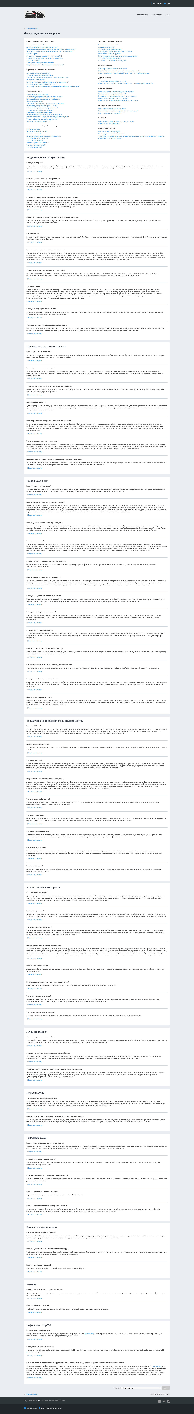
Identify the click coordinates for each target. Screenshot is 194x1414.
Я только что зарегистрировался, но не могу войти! (44, 56)
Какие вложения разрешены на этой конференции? (116, 121)
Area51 (28, 1352)
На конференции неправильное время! (39, 75)
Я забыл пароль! (32, 54)
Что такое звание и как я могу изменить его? (41, 84)
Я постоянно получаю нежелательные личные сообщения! (118, 71)
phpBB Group (89, 1334)
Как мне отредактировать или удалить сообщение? (44, 97)
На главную (142, 15)
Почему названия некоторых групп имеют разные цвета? (118, 56)
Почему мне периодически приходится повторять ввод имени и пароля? (51, 49)
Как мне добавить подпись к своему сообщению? (43, 99)
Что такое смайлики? (33, 134)
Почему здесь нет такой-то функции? (111, 134)
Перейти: (116, 1388)
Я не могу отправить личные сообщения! (112, 69)
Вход (168, 3)
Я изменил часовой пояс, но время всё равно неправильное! (47, 77)
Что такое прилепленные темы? (37, 143)
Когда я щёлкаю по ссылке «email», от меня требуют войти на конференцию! (53, 86)
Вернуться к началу (35, 171)
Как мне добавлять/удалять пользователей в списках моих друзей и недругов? (125, 83)
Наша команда (32, 1408)
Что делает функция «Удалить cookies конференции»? (45, 65)
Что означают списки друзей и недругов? (112, 81)
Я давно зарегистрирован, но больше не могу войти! (44, 58)
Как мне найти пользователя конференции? (113, 98)
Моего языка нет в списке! (35, 80)
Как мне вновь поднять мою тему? (38, 121)
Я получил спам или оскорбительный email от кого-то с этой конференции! (124, 73)
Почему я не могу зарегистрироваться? (40, 63)
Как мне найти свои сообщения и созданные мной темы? (118, 100)
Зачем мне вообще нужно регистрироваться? (42, 47)
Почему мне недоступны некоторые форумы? (42, 108)
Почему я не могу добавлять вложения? (40, 110)
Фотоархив (157, 15)
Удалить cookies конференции (51, 1408)
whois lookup (157, 1366)
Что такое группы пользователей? (110, 49)
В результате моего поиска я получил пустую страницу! (117, 96)
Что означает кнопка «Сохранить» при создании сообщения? (47, 117)
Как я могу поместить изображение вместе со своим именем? (47, 82)
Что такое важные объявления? (37, 138)
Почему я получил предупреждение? (39, 112)
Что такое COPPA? (32, 60)
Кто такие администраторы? (108, 45)
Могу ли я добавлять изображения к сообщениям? (43, 136)
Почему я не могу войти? (35, 45)
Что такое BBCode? (33, 129)
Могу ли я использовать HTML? (37, 132)
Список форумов (32, 28)
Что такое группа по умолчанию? (109, 58)
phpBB (40, 1401)
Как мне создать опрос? (34, 101)
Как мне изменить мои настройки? (38, 73)
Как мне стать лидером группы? (109, 54)
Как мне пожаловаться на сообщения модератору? (44, 114)
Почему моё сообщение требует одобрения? (41, 119)
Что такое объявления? (34, 140)
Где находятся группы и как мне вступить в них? (115, 51)
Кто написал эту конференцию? (109, 132)
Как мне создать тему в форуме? (37, 94)
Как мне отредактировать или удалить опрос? (42, 106)
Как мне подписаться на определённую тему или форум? (118, 111)
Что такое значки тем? (34, 147)
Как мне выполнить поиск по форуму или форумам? (116, 92)
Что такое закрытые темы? (35, 145)
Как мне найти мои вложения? (108, 123)
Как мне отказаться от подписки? (109, 113)
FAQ (168, 15)
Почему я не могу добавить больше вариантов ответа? (45, 103)
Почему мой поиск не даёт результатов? (112, 94)
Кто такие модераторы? (106, 47)
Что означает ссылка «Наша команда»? (112, 60)
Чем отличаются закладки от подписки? (112, 109)
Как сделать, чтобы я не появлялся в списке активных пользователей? (50, 51)
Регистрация (157, 3)
